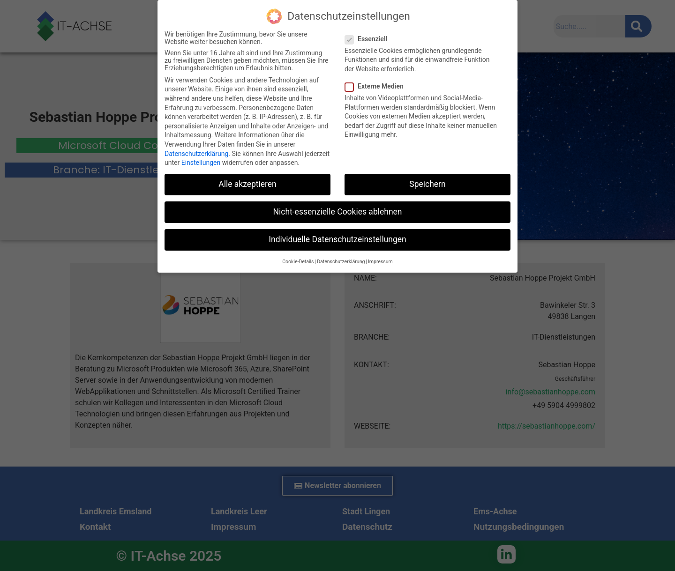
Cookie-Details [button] (298, 262)
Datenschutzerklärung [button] (341, 262)
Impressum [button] (380, 262)
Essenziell (369, 39)
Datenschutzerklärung (196, 153)
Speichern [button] (427, 184)
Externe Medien (377, 86)
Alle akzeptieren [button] (247, 184)
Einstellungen (201, 162)
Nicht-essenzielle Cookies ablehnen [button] (337, 211)
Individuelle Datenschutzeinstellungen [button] (337, 239)
